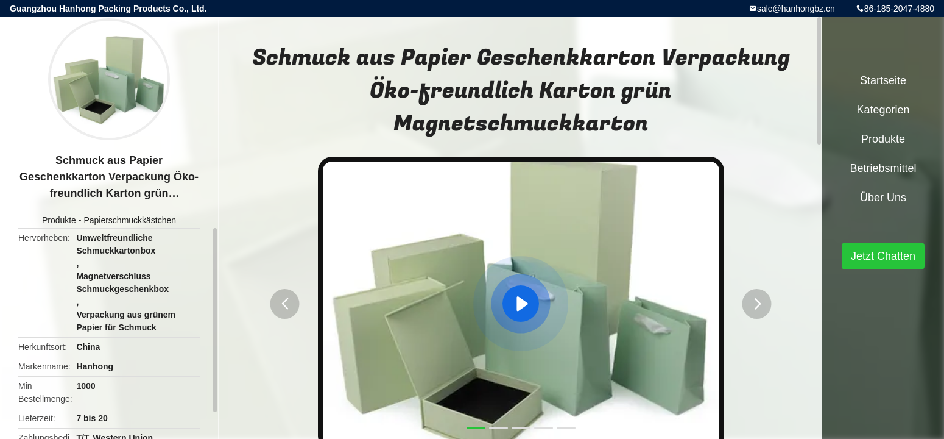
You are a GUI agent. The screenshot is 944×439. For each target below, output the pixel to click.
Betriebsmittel (883, 168)
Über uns (883, 197)
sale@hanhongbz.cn (796, 8)
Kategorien (882, 110)
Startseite (883, 80)
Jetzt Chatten (883, 256)
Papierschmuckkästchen (129, 220)
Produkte (59, 220)
